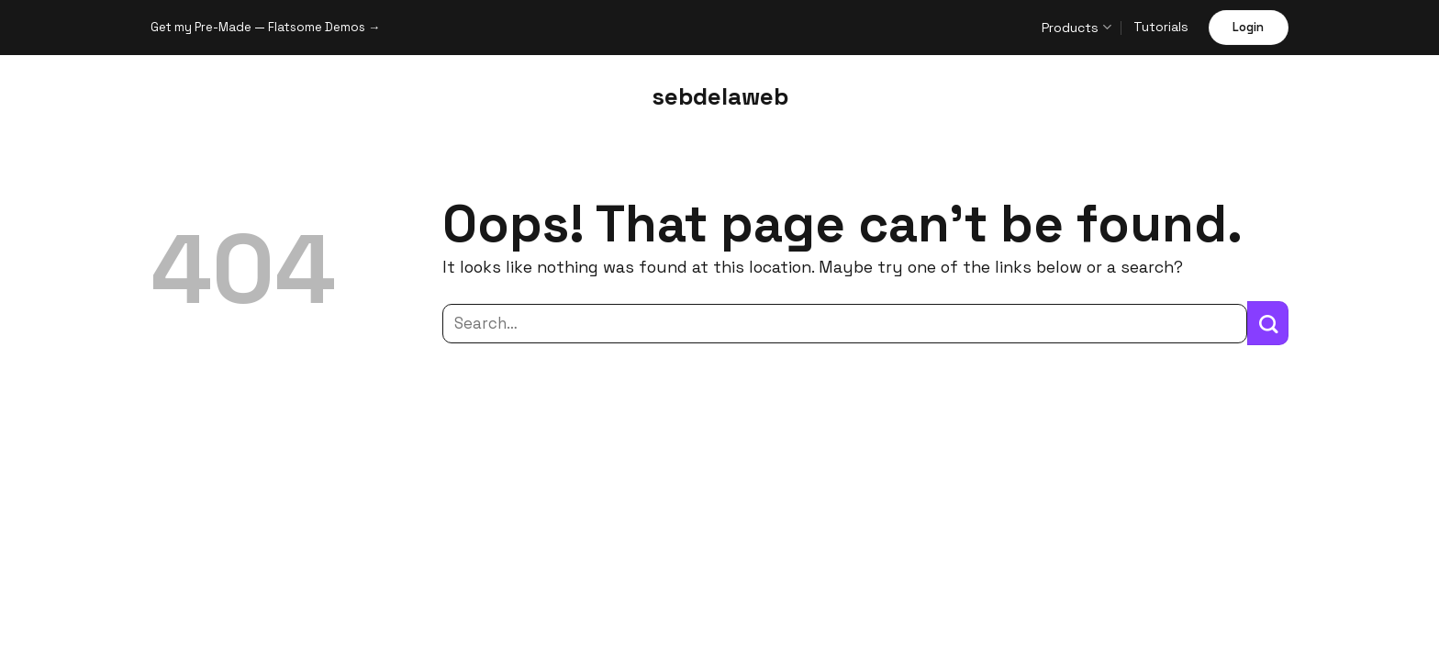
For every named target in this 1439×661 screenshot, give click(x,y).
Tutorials (1160, 26)
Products (1076, 27)
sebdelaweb (720, 96)
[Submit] (1267, 323)
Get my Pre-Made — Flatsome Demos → (265, 27)
